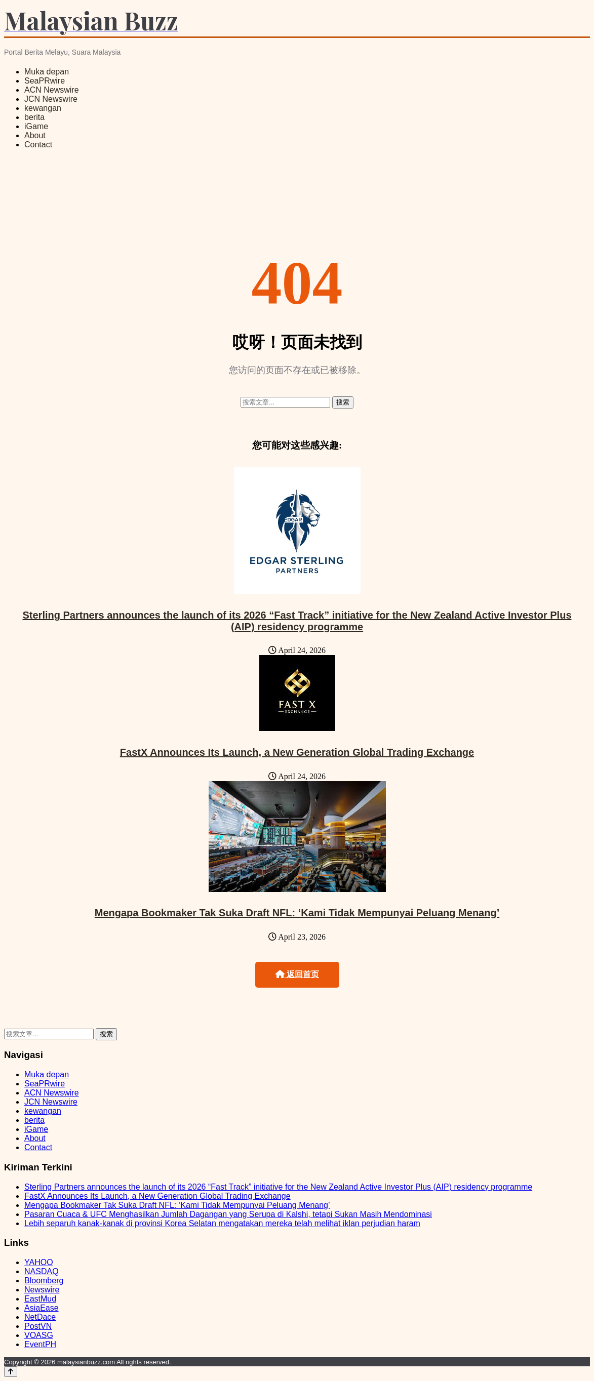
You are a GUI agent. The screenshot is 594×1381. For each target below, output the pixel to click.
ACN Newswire (51, 90)
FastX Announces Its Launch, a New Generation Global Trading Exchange (297, 752)
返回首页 (297, 974)
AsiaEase (41, 1308)
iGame (36, 126)
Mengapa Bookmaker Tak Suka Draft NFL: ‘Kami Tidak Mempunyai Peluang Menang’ (297, 912)
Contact (38, 144)
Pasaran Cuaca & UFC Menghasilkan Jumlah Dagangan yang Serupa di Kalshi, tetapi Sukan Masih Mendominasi (228, 1214)
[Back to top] (10, 1371)
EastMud (40, 1298)
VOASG (38, 1335)
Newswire (41, 1289)
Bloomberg (43, 1280)
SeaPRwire (44, 80)
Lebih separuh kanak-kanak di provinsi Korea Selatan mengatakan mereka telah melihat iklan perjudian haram (222, 1223)
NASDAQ (41, 1271)
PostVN (38, 1326)
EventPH (40, 1344)
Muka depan (46, 71)
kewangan (42, 108)
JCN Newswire (50, 99)
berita (34, 117)
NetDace (40, 1317)
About (35, 135)
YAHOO (38, 1262)
